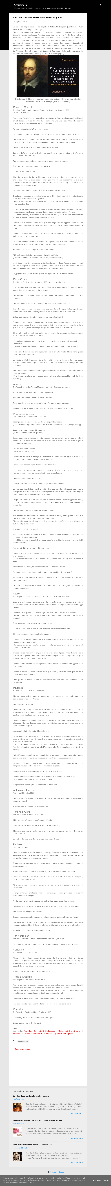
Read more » (77, 1114)
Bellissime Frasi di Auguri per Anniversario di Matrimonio (37, 1120)
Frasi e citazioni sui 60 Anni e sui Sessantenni (32, 1145)
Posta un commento (22, 1049)
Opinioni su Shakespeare (63, 1034)
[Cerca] (101, 6)
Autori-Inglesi (23, 1041)
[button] (81, 17)
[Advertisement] (95, 44)
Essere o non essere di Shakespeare (38, 1034)
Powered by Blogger (55, 1172)
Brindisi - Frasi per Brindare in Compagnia (31, 1096)
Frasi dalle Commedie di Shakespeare (39, 1031)
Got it (106, 1180)
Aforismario (21, 5)
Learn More (96, 1180)
